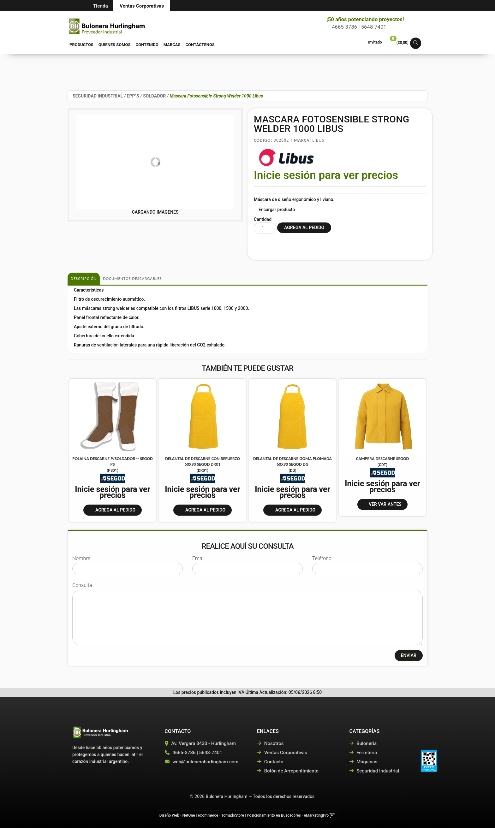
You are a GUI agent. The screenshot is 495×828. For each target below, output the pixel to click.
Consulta (82, 585)
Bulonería (363, 743)
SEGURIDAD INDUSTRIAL (98, 95)
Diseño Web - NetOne (177, 815)
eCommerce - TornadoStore (221, 815)
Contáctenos (200, 44)
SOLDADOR (154, 95)
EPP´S (133, 95)
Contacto (270, 762)
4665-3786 (183, 752)
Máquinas (363, 762)
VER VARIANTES (385, 504)
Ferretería (363, 752)
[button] (415, 43)
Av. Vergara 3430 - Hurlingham (200, 743)
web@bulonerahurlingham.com (205, 762)
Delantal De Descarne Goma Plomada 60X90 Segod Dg (292, 461)
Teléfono (321, 558)
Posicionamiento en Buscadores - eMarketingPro (288, 815)
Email (198, 558)
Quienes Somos (114, 44)
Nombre (81, 558)
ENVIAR (408, 655)
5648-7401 (210, 752)
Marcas (172, 44)
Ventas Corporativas (142, 6)
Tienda (100, 6)
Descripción (84, 278)
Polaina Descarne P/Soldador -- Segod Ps (112, 461)
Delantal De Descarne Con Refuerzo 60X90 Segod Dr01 (202, 461)
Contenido (147, 44)
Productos (81, 44)
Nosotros (270, 743)
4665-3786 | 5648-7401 (356, 27)
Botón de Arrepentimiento (288, 771)
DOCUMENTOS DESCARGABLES (132, 278)
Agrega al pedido (115, 509)
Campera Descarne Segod (382, 458)
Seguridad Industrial (374, 771)
